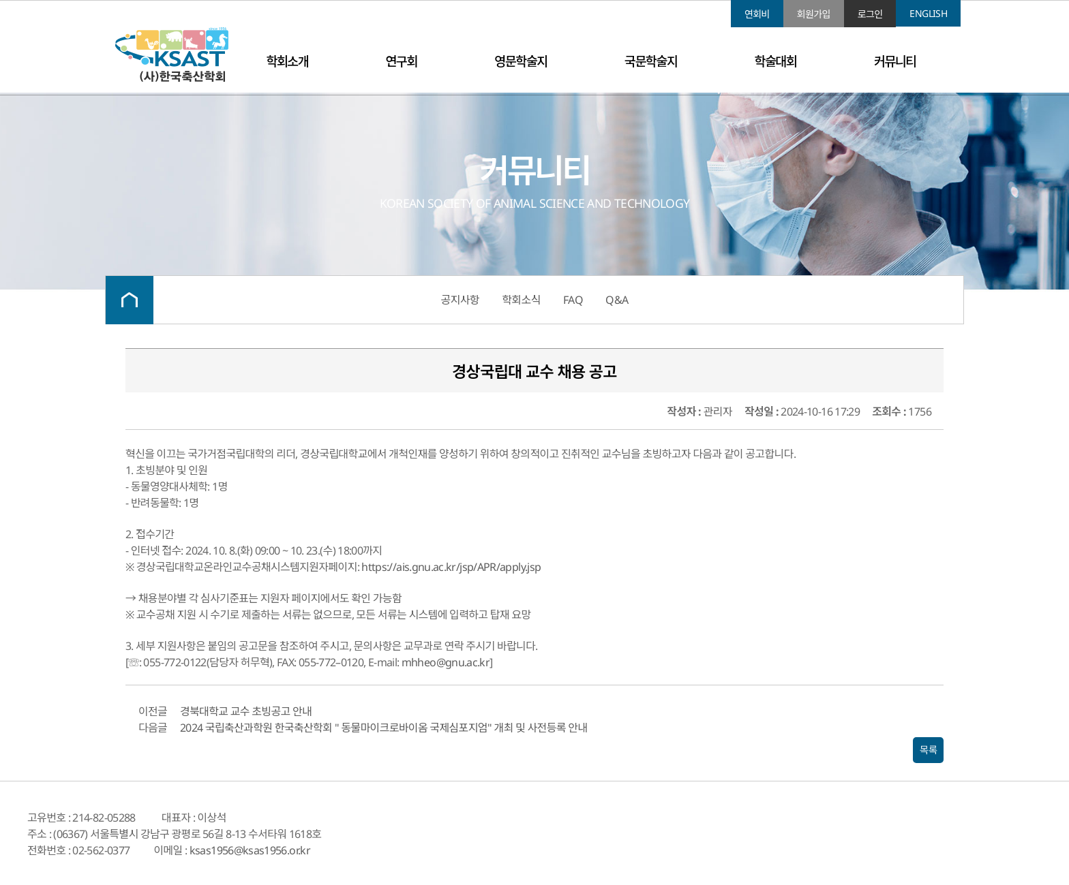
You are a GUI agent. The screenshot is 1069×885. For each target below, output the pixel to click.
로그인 (870, 13)
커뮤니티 (895, 60)
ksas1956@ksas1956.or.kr (250, 850)
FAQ (573, 299)
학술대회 (776, 60)
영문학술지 (520, 60)
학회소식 (521, 299)
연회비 (757, 13)
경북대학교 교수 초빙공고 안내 (246, 711)
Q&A (616, 299)
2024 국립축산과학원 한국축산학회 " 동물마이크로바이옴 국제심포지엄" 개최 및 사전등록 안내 (383, 727)
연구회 (401, 60)
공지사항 (460, 299)
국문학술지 (650, 60)
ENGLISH (928, 13)
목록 (928, 750)
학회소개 (287, 60)
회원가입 (813, 13)
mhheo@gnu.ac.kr (446, 662)
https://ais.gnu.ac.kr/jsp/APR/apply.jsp (451, 566)
